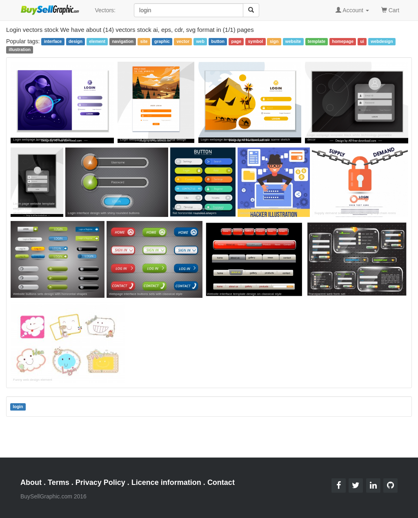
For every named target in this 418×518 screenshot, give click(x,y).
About (31, 482)
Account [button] (352, 10)
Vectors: (105, 10)
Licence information (166, 482)
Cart (390, 9)
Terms (58, 482)
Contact (221, 482)
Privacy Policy (100, 482)
